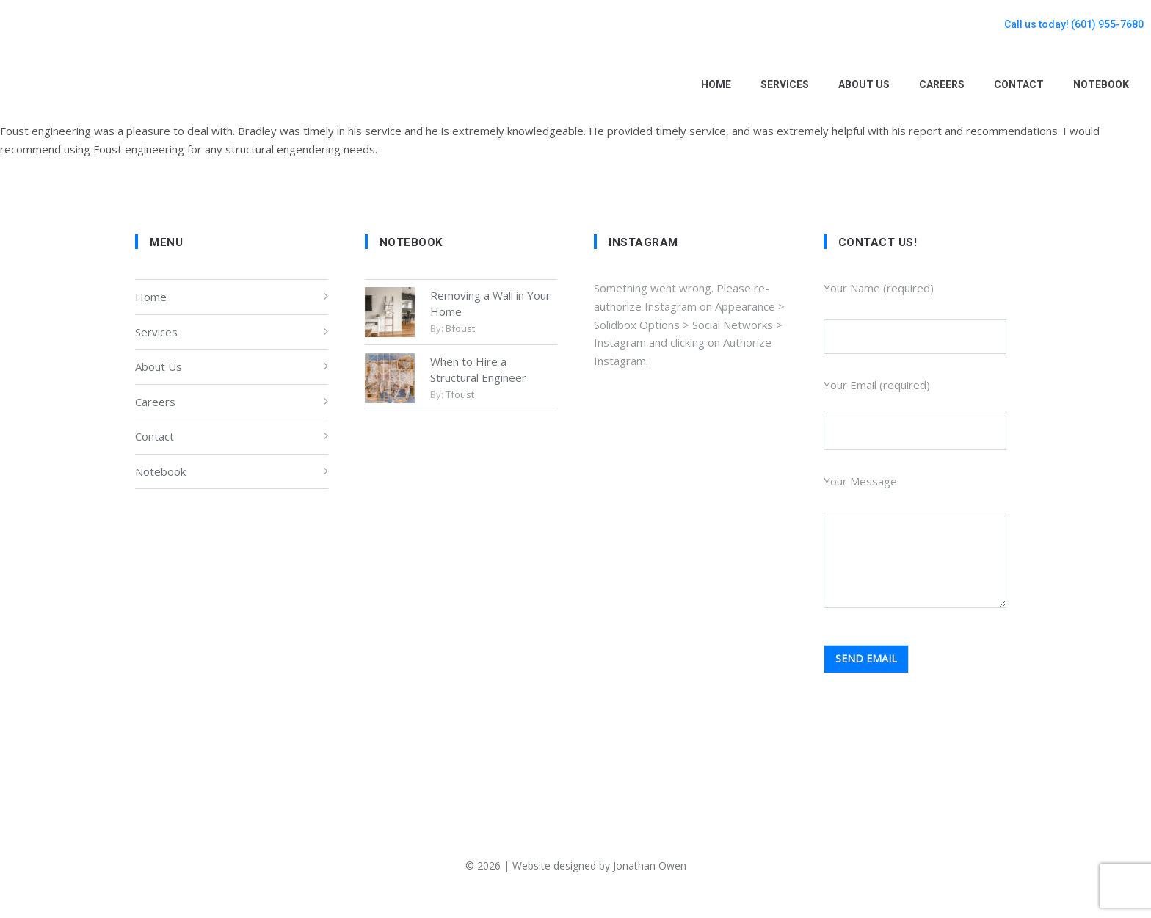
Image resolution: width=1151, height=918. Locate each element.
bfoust (460, 328)
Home (151, 296)
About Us (158, 366)
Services (156, 332)
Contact (154, 436)
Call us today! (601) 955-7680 (1074, 24)
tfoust (460, 394)
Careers (155, 401)
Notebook (160, 471)
